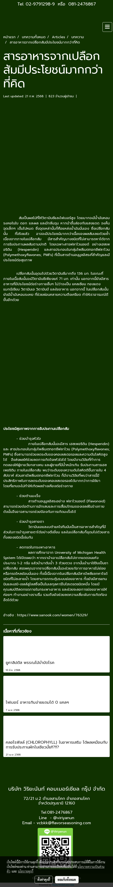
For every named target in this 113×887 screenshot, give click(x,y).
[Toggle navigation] (107, 27)
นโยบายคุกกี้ (25, 871)
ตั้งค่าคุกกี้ (43, 880)
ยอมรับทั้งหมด (67, 880)
